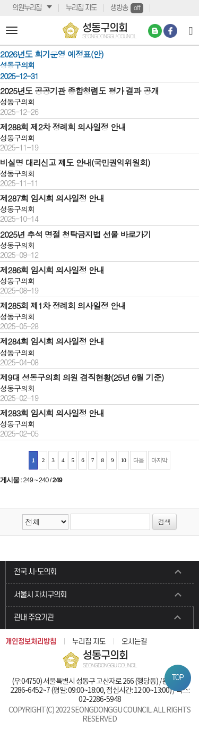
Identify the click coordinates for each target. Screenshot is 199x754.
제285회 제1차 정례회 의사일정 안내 (63, 305)
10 (123, 460)
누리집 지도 (81, 8)
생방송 (126, 8)
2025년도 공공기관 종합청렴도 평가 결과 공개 (79, 90)
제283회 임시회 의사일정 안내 (52, 412)
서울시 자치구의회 (40, 594)
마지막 (159, 460)
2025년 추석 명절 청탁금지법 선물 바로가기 (75, 234)
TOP (178, 678)
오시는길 (134, 642)
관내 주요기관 (34, 617)
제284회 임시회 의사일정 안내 (52, 341)
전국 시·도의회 (35, 571)
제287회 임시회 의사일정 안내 (52, 198)
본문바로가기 (0, 0)
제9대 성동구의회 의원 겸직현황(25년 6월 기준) (81, 377)
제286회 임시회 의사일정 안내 (52, 269)
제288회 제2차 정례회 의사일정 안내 (63, 126)
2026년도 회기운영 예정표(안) (51, 54)
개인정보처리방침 (30, 642)
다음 (138, 460)
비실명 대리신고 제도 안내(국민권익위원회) (75, 162)
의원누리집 (26, 8)
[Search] (191, 30)
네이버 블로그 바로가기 (155, 31)
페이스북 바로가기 (170, 31)
